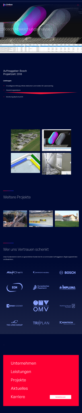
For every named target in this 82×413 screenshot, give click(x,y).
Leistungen (21, 284)
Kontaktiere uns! (61, 310)
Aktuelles (19, 301)
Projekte (18, 293)
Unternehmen (23, 276)
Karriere (18, 310)
